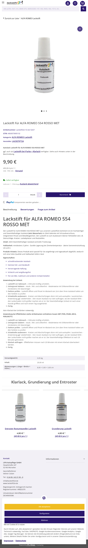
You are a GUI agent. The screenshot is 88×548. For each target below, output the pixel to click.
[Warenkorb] (65, 194)
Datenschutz (21, 541)
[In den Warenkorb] (82, 3)
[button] (67, 3)
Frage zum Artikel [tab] (46, 209)
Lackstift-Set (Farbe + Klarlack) (27, 151)
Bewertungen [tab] (27, 209)
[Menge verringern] (5, 194)
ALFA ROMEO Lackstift (22, 137)
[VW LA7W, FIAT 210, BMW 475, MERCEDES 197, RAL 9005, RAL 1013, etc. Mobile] (40, 8)
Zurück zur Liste (12, 18)
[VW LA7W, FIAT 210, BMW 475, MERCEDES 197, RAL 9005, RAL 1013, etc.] (83, 8)
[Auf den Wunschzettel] (79, 29)
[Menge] (18, 194)
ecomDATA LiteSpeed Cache (56, 545)
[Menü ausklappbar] (3, 1)
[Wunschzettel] (75, 3)
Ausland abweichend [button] (29, 184)
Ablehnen (44, 520)
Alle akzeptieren (44, 507)
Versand (19, 171)
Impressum (8, 541)
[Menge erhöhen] (39, 194)
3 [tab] (46, 111)
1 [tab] (41, 111)
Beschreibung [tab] (10, 209)
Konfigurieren (44, 513)
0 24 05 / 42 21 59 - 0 (15, 477)
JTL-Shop (31, 545)
